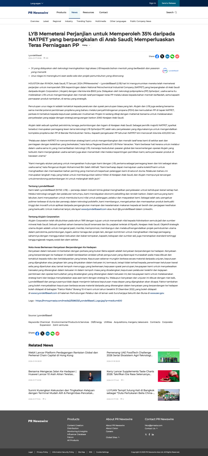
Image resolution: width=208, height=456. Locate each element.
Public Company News (140, 21)
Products (61, 12)
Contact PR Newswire (159, 419)
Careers (109, 431)
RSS (90, 452)
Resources (88, 12)
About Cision (112, 428)
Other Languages (118, 21)
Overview (34, 21)
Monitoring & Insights (77, 431)
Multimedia (100, 21)
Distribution (73, 428)
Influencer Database (76, 434)
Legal (30, 452)
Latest (46, 21)
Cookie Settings (102, 452)
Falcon (70, 437)
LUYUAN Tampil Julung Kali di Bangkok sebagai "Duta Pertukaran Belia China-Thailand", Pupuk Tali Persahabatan (130, 392)
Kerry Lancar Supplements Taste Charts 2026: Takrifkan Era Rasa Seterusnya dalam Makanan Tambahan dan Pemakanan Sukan (130, 373)
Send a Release (169, 3)
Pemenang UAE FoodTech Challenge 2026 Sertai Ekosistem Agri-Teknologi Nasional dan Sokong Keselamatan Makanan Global (129, 354)
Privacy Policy (42, 452)
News (74, 12)
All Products (73, 440)
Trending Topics (84, 21)
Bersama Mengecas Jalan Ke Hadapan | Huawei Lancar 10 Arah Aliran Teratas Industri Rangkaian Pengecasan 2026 (52, 373)
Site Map (81, 452)
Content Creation (75, 425)
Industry (69, 21)
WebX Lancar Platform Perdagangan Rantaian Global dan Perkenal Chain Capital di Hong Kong (63, 354)
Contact (103, 12)
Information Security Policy (63, 452)
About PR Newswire (119, 419)
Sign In (152, 3)
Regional (57, 21)
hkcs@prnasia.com (153, 425)
